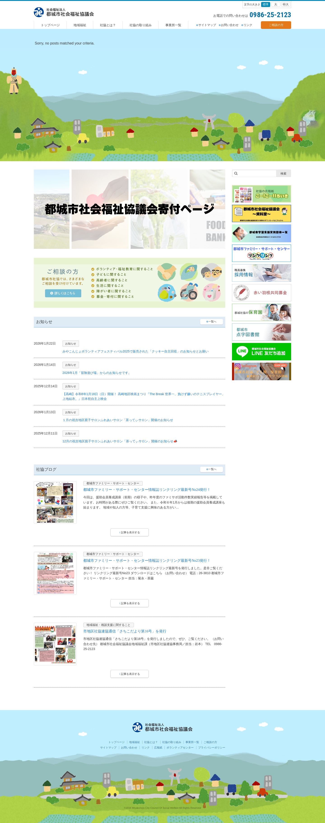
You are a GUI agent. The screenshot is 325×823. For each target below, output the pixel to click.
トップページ (50, 25)
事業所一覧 (173, 25)
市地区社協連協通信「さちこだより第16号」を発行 (124, 631)
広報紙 (158, 747)
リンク (246, 25)
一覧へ (211, 321)
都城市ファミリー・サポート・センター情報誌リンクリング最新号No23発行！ (147, 560)
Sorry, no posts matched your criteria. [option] (65, 43)
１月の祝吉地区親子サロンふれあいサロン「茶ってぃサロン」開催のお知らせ (118, 420)
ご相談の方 (276, 25)
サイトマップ (206, 25)
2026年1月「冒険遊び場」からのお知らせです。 (97, 373)
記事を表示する (129, 532)
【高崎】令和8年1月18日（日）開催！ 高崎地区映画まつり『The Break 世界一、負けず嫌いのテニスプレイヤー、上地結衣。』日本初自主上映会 (144, 396)
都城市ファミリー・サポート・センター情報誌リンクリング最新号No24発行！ (147, 490)
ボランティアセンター (180, 747)
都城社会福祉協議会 (64, 12)
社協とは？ (108, 25)
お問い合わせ (229, 25)
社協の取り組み (141, 25)
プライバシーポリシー (211, 747)
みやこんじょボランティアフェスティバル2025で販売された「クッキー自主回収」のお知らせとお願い (136, 351)
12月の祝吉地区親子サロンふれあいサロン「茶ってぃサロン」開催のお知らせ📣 (120, 441)
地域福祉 (80, 25)
